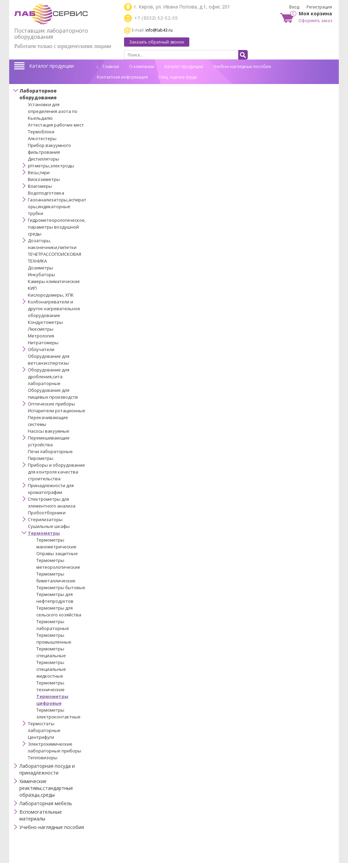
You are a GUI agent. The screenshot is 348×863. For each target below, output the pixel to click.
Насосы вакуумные (48, 431)
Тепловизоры (42, 757)
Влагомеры (40, 186)
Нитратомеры (43, 342)
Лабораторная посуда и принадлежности (47, 769)
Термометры (44, 533)
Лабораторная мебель (45, 803)
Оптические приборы (51, 404)
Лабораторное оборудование (38, 94)
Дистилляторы (43, 159)
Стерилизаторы (45, 519)
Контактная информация (122, 77)
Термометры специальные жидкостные (51, 669)
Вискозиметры (44, 179)
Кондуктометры (45, 322)
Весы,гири (39, 172)
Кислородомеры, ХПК (51, 295)
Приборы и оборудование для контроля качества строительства (56, 472)
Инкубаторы (41, 274)
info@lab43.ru (159, 30)
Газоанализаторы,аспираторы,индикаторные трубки (57, 206)
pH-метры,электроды (51, 166)
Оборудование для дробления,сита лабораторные (48, 376)
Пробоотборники (47, 513)
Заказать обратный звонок (156, 42)
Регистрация (319, 7)
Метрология (41, 336)
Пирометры (40, 458)
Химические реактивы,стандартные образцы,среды (46, 788)
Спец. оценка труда (177, 77)
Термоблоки (41, 132)
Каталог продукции (51, 66)
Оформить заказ (315, 20)
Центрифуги (41, 737)
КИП (32, 288)
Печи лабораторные (50, 451)
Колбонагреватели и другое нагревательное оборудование (54, 308)
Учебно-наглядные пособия (242, 66)
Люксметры (40, 329)
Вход (294, 7)
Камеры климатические (54, 281)
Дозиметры (40, 268)
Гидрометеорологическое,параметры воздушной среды (57, 227)
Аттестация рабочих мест (56, 125)
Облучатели (41, 349)
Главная (108, 66)
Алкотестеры (42, 138)
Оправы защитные (57, 553)
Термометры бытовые (60, 587)
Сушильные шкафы (49, 526)
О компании (141, 66)
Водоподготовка (46, 193)
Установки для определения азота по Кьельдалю (52, 111)
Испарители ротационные (56, 411)
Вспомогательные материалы (40, 815)
